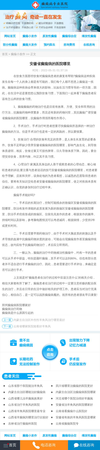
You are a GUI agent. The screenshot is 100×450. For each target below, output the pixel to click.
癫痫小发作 (30, 36)
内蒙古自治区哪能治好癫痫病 (26, 392)
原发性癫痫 (49, 36)
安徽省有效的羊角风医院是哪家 (76, 417)
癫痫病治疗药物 (12, 309)
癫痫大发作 (30, 44)
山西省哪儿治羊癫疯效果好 (25, 398)
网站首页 (10, 36)
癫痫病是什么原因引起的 (18, 312)
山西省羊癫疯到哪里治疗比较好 (28, 417)
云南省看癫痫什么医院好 (71, 411)
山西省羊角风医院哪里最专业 (26, 411)
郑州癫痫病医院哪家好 (16, 305)
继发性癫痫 (89, 36)
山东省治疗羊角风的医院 (24, 404)
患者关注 (11, 376)
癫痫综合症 (69, 36)
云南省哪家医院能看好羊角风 (32, 326)
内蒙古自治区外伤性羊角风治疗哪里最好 (39, 320)
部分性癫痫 (10, 44)
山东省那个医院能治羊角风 (25, 385)
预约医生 (49, 44)
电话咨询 (43, 445)
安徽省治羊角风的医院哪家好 (74, 404)
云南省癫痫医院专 (67, 423)
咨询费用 (69, 44)
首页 (5, 54)
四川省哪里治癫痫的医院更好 (74, 385)
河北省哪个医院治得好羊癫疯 (74, 398)
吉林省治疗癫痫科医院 (22, 423)
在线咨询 (89, 44)
